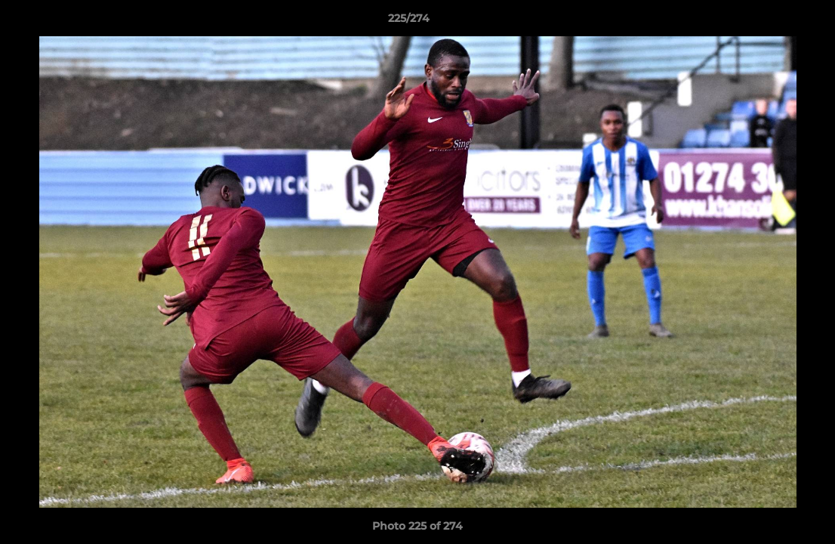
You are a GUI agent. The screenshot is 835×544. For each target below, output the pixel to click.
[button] (772, 22)
